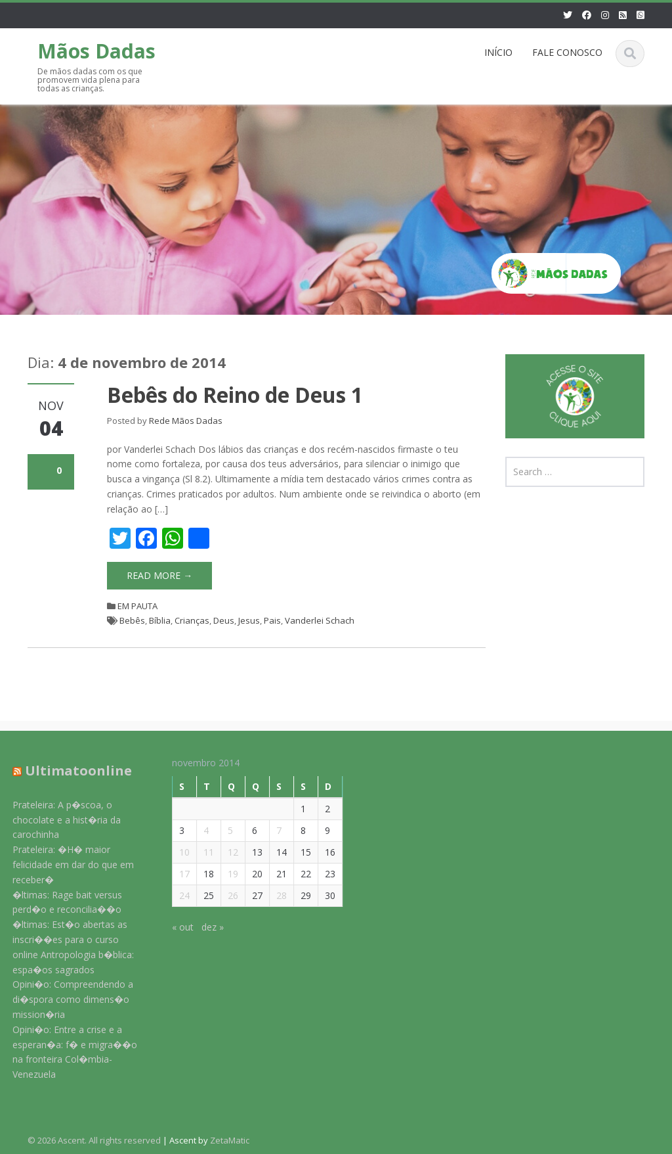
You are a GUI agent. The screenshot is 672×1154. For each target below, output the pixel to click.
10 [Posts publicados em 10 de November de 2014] (178, 852)
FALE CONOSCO (567, 52)
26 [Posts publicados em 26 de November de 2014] (227, 895)
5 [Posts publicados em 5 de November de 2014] (224, 830)
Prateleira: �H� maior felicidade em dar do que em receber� (67, 864)
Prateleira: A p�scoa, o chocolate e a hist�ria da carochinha (61, 819)
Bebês (132, 620)
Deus (223, 620)
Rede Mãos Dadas (185, 421)
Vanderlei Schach (319, 620)
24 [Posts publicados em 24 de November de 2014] (178, 895)
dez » (207, 927)
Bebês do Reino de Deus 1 (235, 395)
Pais (272, 620)
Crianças (192, 620)
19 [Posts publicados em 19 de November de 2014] (227, 873)
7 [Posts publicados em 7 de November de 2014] (273, 830)
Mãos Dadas (96, 50)
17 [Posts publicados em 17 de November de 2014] (178, 873)
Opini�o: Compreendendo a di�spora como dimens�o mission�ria (67, 999)
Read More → (159, 575)
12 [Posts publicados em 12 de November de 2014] (227, 852)
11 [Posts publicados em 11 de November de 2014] (203, 852)
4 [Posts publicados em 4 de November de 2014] (200, 830)
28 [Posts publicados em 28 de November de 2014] (275, 895)
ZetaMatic (229, 1140)
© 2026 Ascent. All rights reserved (94, 1140)
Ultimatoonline (72, 770)
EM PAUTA (137, 606)
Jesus (249, 620)
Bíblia (160, 620)
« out (177, 927)
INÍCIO (498, 52)
